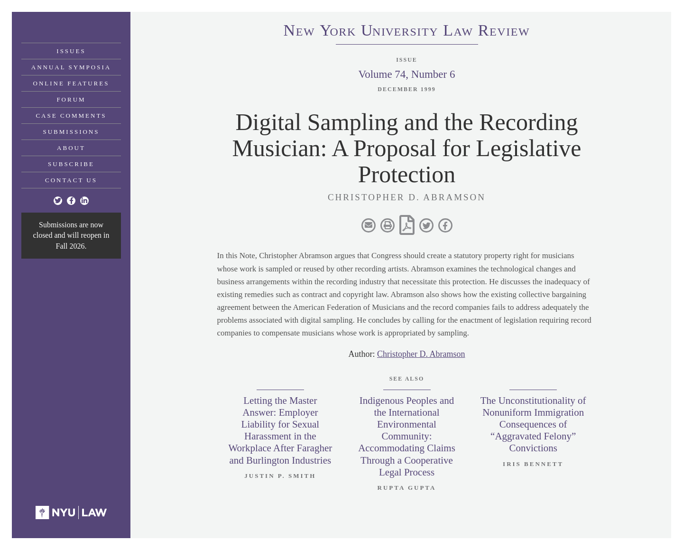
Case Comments (71, 115)
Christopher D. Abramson (421, 354)
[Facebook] (71, 200)
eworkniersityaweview (407, 32)
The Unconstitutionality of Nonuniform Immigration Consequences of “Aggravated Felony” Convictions (533, 424)
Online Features (71, 83)
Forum (70, 99)
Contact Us (71, 180)
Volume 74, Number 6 (406, 74)
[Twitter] (58, 200)
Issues (70, 51)
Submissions (71, 131)
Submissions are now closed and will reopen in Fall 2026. (71, 235)
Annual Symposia (71, 67)
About (71, 147)
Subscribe (71, 164)
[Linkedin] (84, 200)
